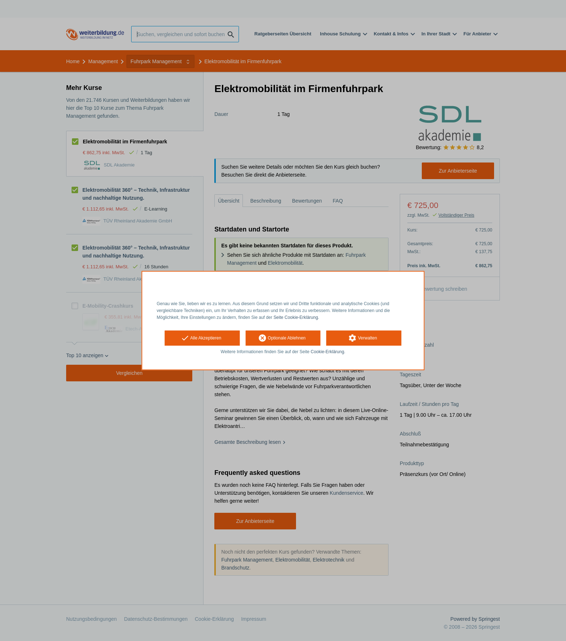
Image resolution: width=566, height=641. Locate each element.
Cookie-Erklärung (327, 352)
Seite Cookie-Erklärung (296, 317)
